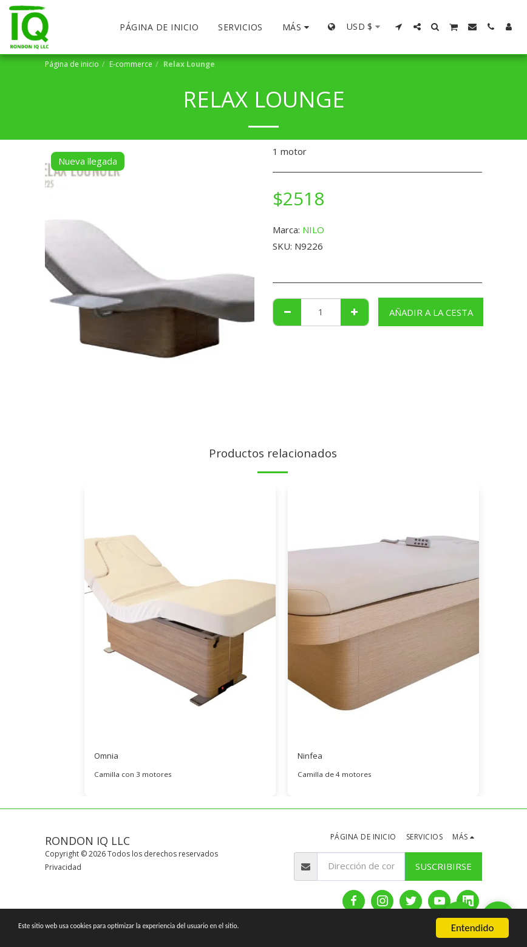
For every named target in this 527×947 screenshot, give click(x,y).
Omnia (107, 757)
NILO (313, 230)
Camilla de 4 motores (335, 776)
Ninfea (311, 757)
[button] (398, 26)
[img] (180, 612)
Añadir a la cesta (431, 312)
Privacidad (63, 869)
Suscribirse (443, 867)
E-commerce (130, 64)
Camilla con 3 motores (133, 776)
